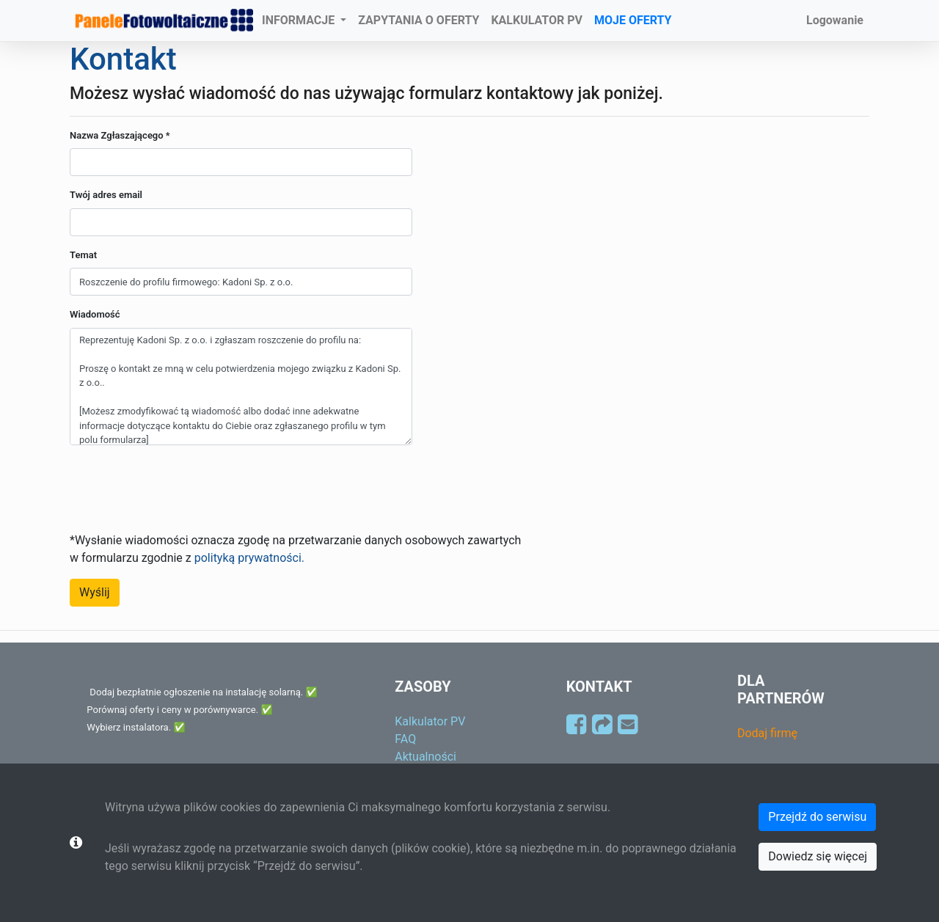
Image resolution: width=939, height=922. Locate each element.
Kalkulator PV (430, 721)
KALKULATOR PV (536, 20)
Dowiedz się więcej (817, 856)
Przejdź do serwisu (817, 817)
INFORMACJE (299, 20)
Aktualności (425, 757)
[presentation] (181, 485)
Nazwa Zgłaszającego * (120, 135)
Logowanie (834, 20)
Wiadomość (95, 314)
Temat (83, 254)
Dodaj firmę (767, 733)
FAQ (405, 739)
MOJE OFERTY (633, 20)
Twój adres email (106, 194)
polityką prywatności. (249, 558)
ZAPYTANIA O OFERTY (418, 20)
